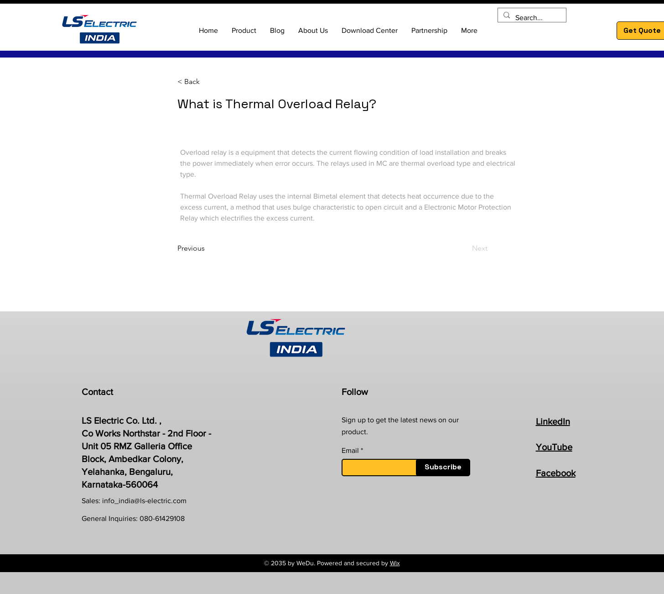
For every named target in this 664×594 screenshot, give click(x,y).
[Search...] (531, 17)
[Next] (465, 248)
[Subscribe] (443, 467)
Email (350, 450)
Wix (395, 563)
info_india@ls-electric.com (144, 501)
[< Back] (207, 82)
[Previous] (207, 248)
